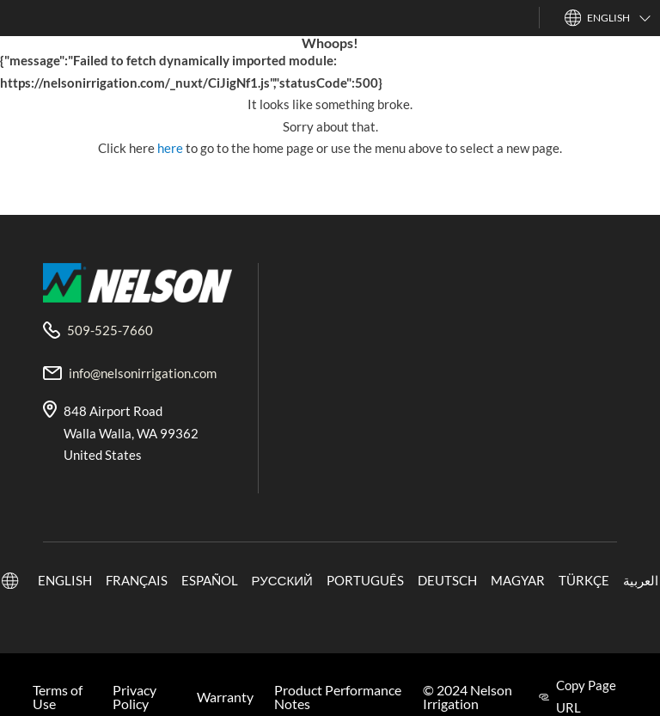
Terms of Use (57, 697)
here (171, 148)
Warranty (225, 697)
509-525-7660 (110, 330)
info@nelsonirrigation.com (143, 373)
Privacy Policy (134, 697)
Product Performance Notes (337, 697)
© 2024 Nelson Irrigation (467, 697)
